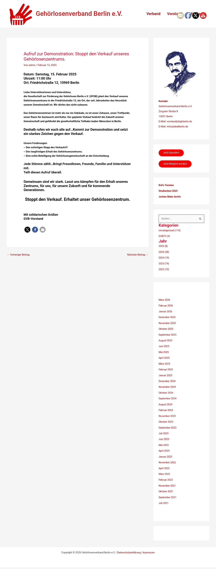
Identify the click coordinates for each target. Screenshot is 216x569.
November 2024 (168, 385)
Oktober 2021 (166, 487)
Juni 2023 (164, 436)
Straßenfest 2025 (169, 191)
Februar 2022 (166, 476)
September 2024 (168, 396)
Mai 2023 (164, 442)
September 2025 (168, 334)
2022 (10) (164, 269)
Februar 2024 (166, 407)
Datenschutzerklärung (128, 548)
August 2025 (166, 339)
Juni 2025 (164, 345)
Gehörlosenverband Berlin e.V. (79, 13)
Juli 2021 (164, 499)
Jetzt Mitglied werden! (176, 164)
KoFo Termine (166, 186)
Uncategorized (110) (170, 231)
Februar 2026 (166, 305)
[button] (27, 230)
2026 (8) (163, 246)
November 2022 (168, 459)
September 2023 (168, 425)
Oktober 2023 (166, 419)
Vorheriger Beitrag (19, 254)
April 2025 (164, 356)
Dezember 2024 (167, 379)
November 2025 (168, 322)
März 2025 (165, 362)
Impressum (149, 548)
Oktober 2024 (166, 390)
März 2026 (165, 299)
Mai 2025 (164, 351)
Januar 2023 (166, 453)
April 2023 (164, 447)
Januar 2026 (166, 311)
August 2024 (166, 402)
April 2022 (164, 464)
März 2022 (165, 470)
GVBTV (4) (164, 236)
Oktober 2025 (166, 328)
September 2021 (168, 493)
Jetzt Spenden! (172, 152)
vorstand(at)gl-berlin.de (180, 121)
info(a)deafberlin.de (177, 126)
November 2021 (168, 481)
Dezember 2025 (167, 316)
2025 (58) (164, 252)
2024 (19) (164, 258)
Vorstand (173, 14)
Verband (152, 14)
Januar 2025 (166, 373)
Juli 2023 (164, 430)
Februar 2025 (166, 368)
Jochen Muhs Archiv (170, 197)
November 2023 (168, 413)
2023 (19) (164, 263)
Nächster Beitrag (137, 254)
